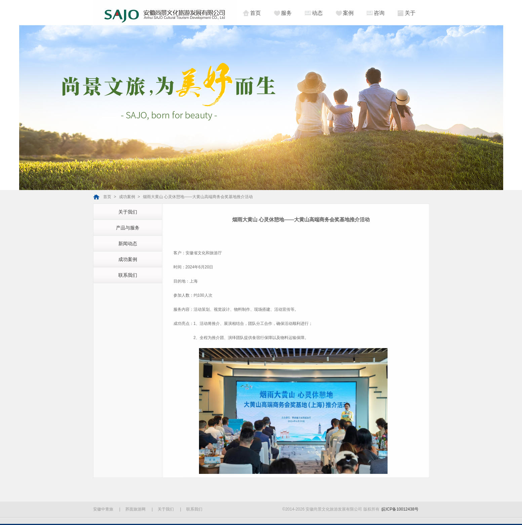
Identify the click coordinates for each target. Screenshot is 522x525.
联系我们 (127, 275)
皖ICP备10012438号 (400, 509)
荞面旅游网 (135, 509)
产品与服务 (127, 227)
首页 (107, 196)
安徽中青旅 (103, 509)
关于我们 (127, 212)
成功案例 (127, 196)
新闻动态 (127, 243)
